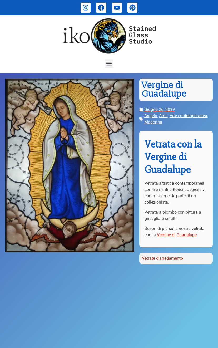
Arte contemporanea (188, 115)
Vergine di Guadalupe (177, 234)
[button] (109, 63)
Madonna (153, 122)
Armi (163, 115)
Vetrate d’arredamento (162, 258)
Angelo (150, 115)
